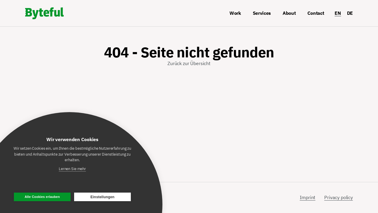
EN (338, 13)
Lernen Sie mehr (72, 168)
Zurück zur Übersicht (189, 63)
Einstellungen (102, 197)
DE (350, 13)
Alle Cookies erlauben (42, 197)
